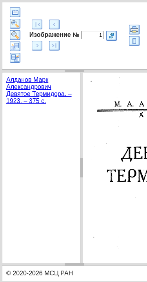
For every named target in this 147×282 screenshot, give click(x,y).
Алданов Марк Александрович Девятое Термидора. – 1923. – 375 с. (39, 90)
